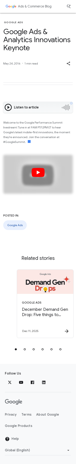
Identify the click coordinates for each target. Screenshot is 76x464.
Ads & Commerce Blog (34, 6)
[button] (68, 63)
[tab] (15, 349)
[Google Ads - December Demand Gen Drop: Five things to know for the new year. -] (45, 304)
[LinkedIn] (44, 382)
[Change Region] (38, 450)
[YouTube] (21, 382)
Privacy (11, 415)
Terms (26, 415)
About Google (47, 415)
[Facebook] (32, 382)
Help (12, 439)
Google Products (18, 426)
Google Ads (15, 225)
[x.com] (10, 382)
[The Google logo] (13, 402)
